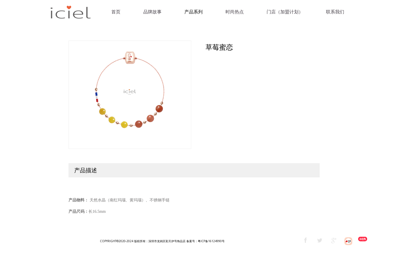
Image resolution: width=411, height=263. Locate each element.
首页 (115, 11)
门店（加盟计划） (285, 11)
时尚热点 (234, 11)
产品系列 (193, 11)
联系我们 (335, 11)
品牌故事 (152, 11)
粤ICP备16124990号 (211, 241)
